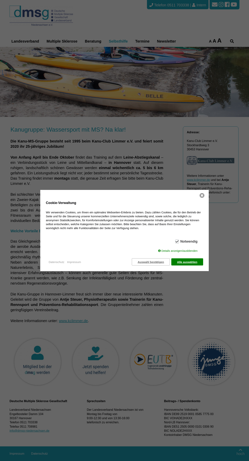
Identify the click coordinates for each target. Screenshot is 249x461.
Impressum (74, 262)
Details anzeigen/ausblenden (179, 250)
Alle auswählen (187, 262)
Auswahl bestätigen (151, 262)
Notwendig (189, 241)
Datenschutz (56, 262)
